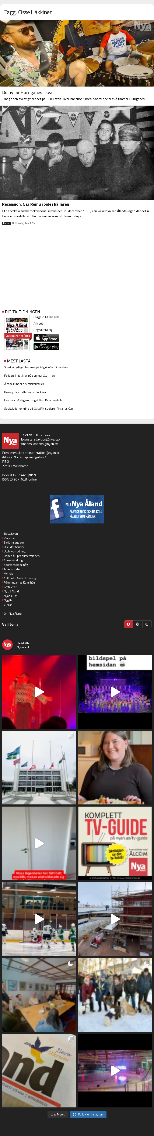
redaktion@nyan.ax (46, 439)
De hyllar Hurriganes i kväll (28, 92)
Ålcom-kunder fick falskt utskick (24, 383)
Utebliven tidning (14, 551)
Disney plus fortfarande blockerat (25, 392)
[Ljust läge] (137, 624)
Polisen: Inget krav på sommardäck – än (29, 375)
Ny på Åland (11, 591)
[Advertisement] (77, 268)
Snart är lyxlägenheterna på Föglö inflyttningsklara (36, 367)
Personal (9, 538)
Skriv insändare (14, 542)
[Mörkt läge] (147, 624)
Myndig (8, 573)
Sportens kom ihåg (16, 564)
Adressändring (13, 560)
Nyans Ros (11, 595)
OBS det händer (14, 547)
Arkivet (38, 323)
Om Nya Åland (13, 613)
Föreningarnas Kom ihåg (19, 582)
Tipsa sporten (12, 569)
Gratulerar (10, 587)
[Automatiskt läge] (128, 624)
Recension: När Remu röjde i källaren (35, 204)
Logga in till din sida (46, 317)
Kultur (6, 223)
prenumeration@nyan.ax (42, 452)
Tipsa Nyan (11, 533)
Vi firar (8, 604)
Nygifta (8, 600)
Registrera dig (43, 329)
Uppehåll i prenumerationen (22, 556)
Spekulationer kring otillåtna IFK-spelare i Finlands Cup (38, 408)
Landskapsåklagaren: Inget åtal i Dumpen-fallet (33, 400)
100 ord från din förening (20, 578)
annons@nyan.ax (45, 443)
